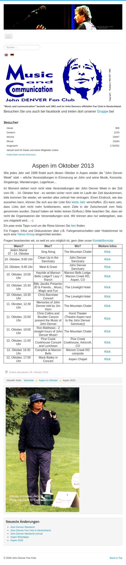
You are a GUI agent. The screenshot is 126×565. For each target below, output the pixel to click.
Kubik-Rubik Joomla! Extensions (21, 155)
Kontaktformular (103, 240)
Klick (107, 251)
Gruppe (103, 111)
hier (73, 225)
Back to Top (116, 558)
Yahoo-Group (26, 234)
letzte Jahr (79, 202)
